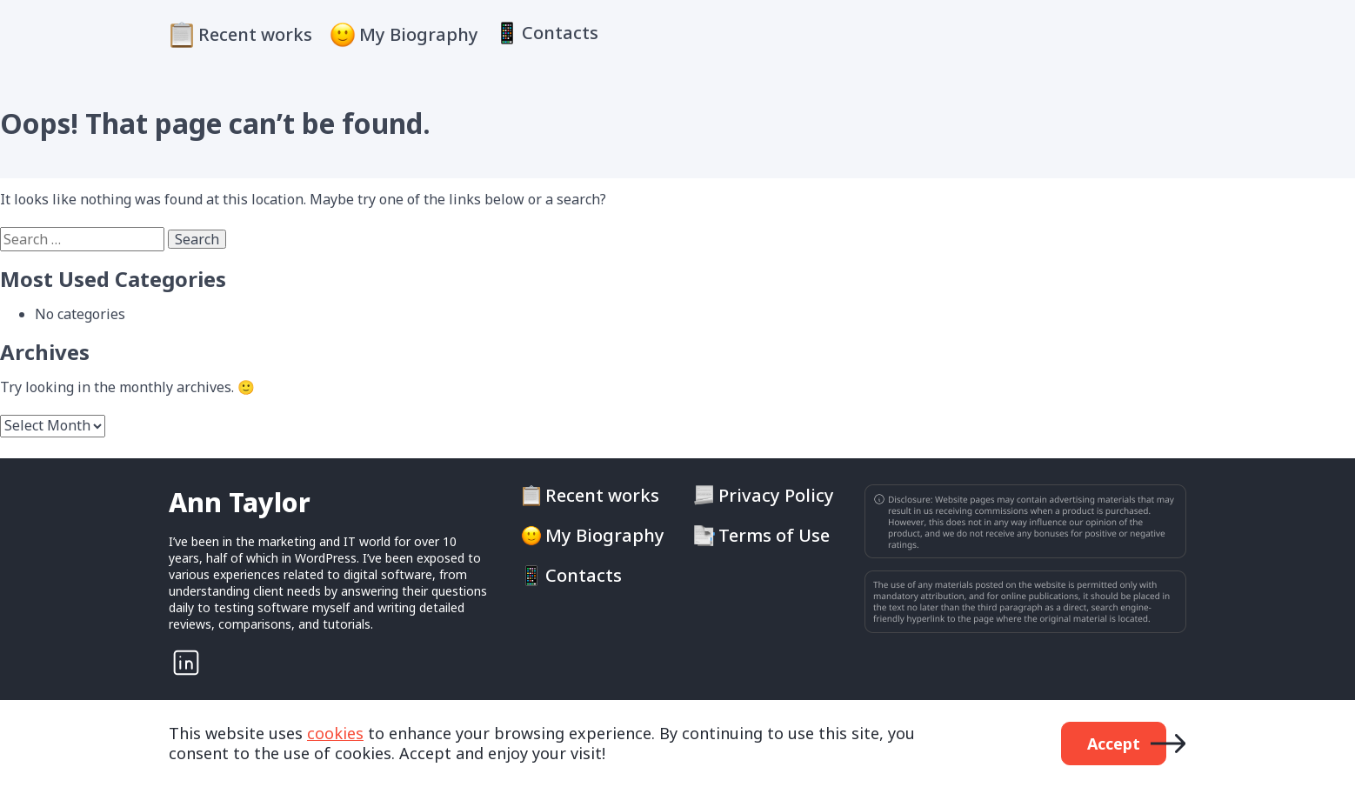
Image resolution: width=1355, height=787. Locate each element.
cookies (335, 733)
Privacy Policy (776, 495)
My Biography (418, 34)
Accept (1113, 743)
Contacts (560, 33)
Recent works (255, 34)
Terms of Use (774, 535)
